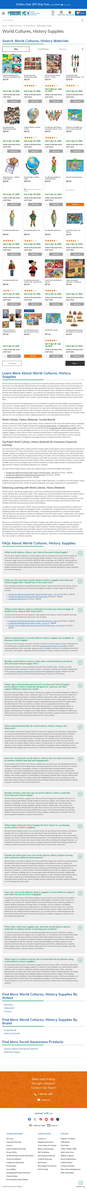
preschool (42, 426)
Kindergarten (9, 1008)
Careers (9, 1145)
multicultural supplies (53, 671)
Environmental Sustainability (17, 1179)
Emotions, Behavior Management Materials (21, 1049)
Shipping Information (45, 1142)
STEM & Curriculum (14, 26)
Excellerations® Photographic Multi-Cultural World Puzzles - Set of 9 (32, 473)
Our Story (9, 1139)
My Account (42, 1162)
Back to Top (81, 1184)
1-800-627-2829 (45, 1094)
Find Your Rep (43, 1169)
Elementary (8, 1005)
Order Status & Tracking (47, 1145)
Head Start (65, 1145)
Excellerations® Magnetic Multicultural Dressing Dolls (25, 475)
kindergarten (52, 426)
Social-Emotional (29, 26)
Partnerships (11, 1166)
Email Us (46, 1100)
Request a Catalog (68, 1139)
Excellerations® (55, 428)
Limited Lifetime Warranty (16, 1149)
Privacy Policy (11, 1152)
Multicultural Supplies (12, 1052)
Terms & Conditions (13, 1159)
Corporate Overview (13, 1142)
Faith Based (65, 1142)
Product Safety (11, 1176)
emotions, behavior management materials (25, 671)
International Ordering (46, 1156)
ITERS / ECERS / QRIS (68, 1149)
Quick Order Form (67, 1152)
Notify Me (75, 204)
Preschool (8, 1011)
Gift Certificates (44, 1152)
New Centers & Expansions (71, 1169)
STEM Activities (66, 1162)
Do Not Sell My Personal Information (19, 1156)
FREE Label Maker (67, 1173)
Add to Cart (14, 101)
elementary (65, 426)
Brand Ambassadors (68, 1159)
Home (4, 26)
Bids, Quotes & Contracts (47, 1166)
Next (75, 363)
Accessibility (11, 1169)
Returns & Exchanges (46, 1149)
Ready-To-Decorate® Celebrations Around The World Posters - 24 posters (36, 625)
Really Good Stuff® (69, 428)
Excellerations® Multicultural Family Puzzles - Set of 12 (28, 623)
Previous (12, 363)
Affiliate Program (67, 1156)
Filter (16, 49)
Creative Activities (67, 1166)
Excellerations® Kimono (15, 477)
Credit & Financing (45, 1159)
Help (53, 13)
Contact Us (42, 1139)
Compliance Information (15, 1162)
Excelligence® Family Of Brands (18, 1173)
